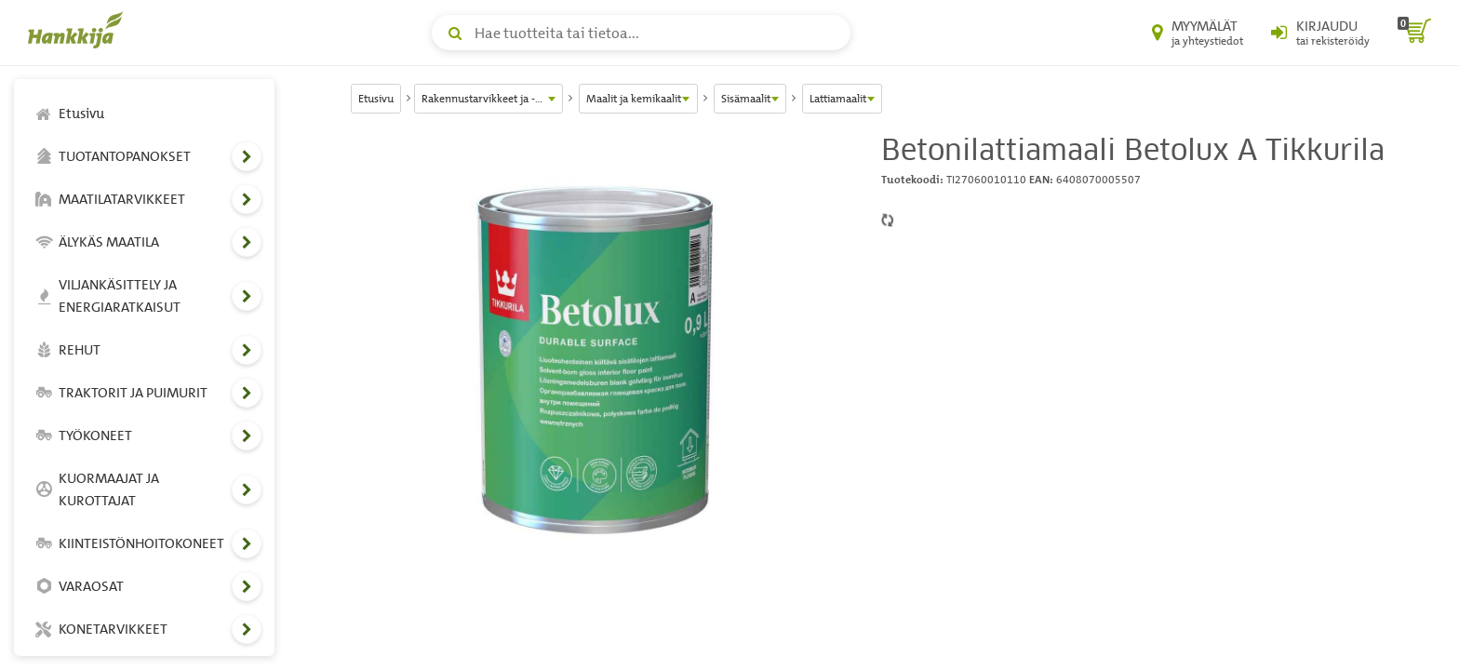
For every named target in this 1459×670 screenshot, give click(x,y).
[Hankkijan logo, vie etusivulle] (79, 29)
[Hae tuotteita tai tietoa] (641, 32)
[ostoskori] (1414, 32)
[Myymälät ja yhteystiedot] (1197, 32)
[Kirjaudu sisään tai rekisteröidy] (1320, 32)
